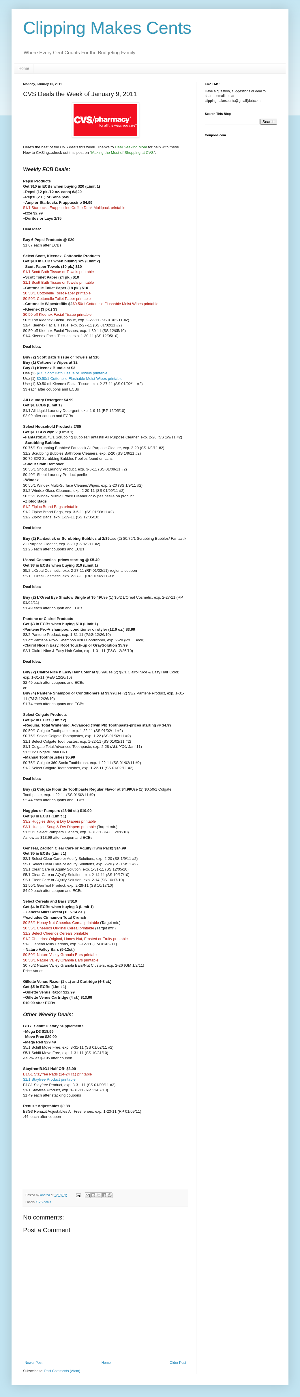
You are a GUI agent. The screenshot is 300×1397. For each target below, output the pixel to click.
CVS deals (43, 1202)
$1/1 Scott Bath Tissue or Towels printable (72, 373)
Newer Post (33, 1363)
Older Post (178, 1363)
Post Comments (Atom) (62, 1371)
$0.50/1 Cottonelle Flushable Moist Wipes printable (80, 378)
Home (23, 68)
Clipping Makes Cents (107, 28)
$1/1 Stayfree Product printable (49, 1079)
